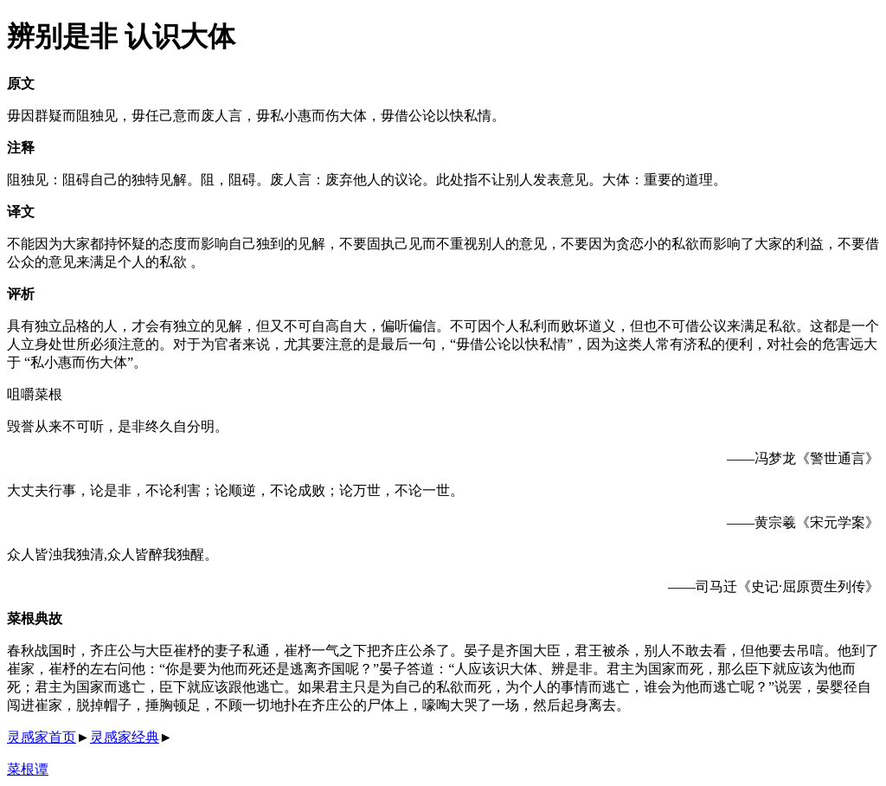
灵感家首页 (41, 737)
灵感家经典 (124, 737)
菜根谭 (27, 769)
